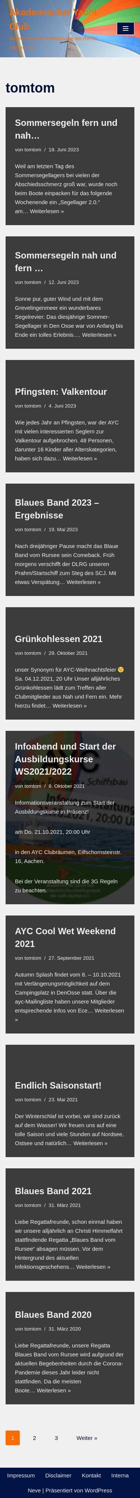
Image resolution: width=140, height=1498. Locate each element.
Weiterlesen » (47, 211)
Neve (34, 1490)
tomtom (33, 149)
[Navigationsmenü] (125, 28)
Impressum (21, 1475)
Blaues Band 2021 (53, 1191)
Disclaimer (58, 1475)
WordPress (98, 1490)
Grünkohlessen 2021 (59, 639)
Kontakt (91, 1475)
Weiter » (87, 1438)
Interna (120, 1475)
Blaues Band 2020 (53, 1315)
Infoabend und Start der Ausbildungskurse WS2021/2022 (65, 759)
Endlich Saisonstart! (58, 1085)
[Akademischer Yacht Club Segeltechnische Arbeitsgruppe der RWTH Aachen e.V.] (56, 28)
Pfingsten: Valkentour (61, 392)
